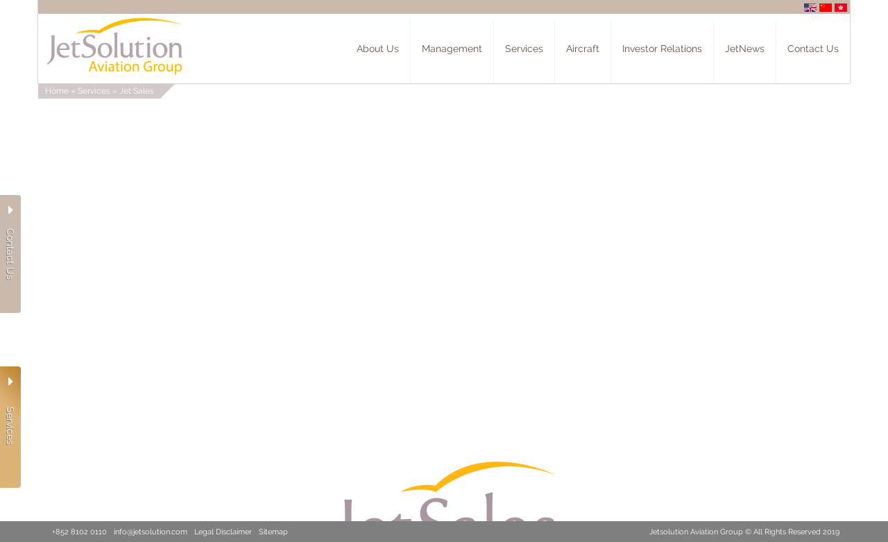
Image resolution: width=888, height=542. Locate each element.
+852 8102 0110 (79, 531)
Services (524, 48)
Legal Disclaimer (223, 531)
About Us (378, 48)
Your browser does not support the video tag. (444, 222)
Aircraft (582, 48)
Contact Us (813, 48)
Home (57, 91)
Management (452, 48)
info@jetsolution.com (150, 531)
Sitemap (273, 531)
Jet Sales (136, 91)
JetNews (745, 48)
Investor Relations (662, 48)
